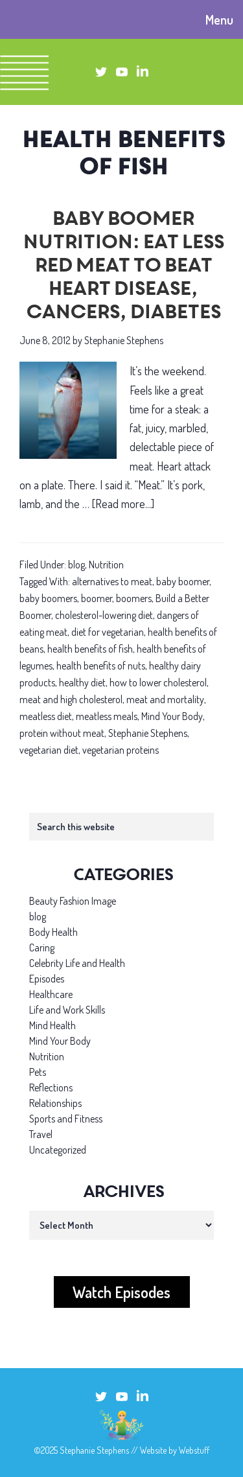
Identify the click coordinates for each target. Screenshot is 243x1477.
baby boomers (48, 598)
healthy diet (82, 682)
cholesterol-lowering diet (104, 615)
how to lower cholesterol (158, 682)
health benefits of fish (90, 648)
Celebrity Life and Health (77, 963)
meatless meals (106, 716)
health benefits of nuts (100, 665)
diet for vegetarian (107, 631)
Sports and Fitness (65, 1118)
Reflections (51, 1087)
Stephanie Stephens (147, 733)
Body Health (53, 931)
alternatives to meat (112, 581)
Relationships (55, 1103)
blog (76, 564)
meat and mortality (165, 699)
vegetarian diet (48, 749)
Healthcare (51, 994)
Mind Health (52, 1025)
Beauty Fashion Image (72, 900)
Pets (37, 1071)
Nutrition (106, 564)
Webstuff (194, 1450)
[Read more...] (123, 503)
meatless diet (45, 716)
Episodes (46, 978)
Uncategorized (57, 1149)
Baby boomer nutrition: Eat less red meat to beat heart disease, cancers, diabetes (121, 267)
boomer (96, 598)
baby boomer (182, 581)
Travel (40, 1134)
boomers (134, 598)
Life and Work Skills (67, 1009)
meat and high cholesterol (70, 699)
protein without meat (61, 733)
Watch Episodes (121, 1292)
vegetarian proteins (120, 749)
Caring (41, 947)
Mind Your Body (172, 716)
